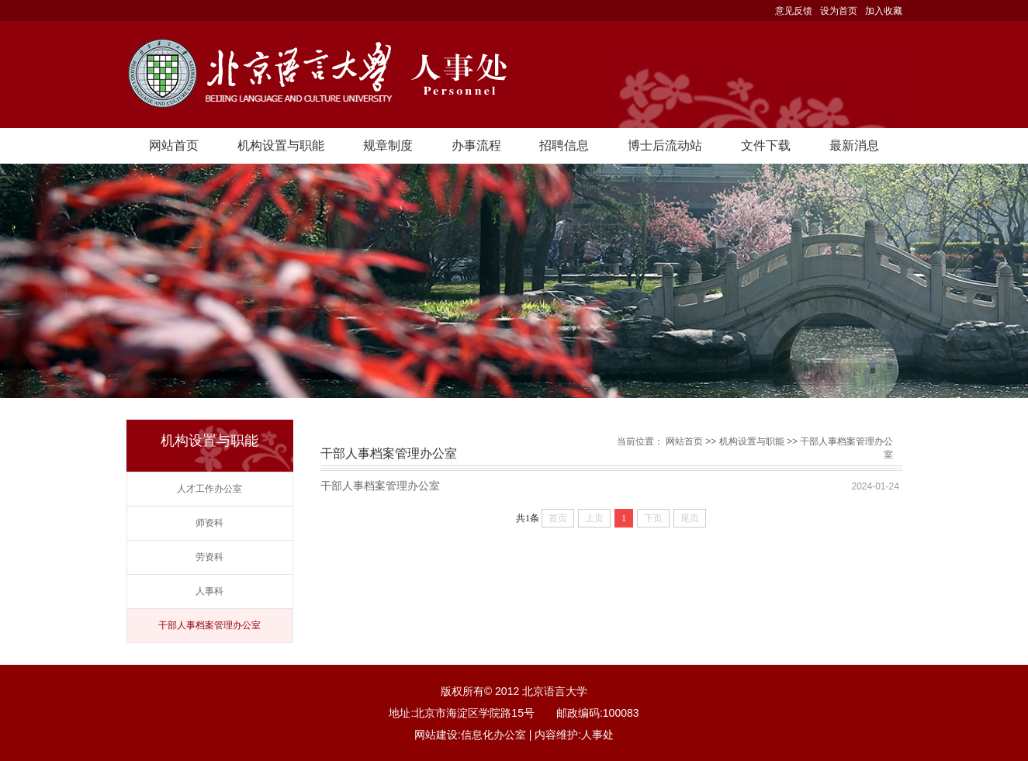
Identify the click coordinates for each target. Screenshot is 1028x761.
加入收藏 (883, 10)
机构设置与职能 (280, 145)
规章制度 (388, 145)
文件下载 (766, 145)
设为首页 (838, 10)
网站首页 (174, 145)
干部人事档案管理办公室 (209, 625)
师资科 (209, 522)
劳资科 (209, 557)
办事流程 (476, 145)
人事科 (209, 591)
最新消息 (854, 145)
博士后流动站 (665, 145)
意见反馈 (793, 10)
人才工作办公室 (209, 488)
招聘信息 (564, 145)
